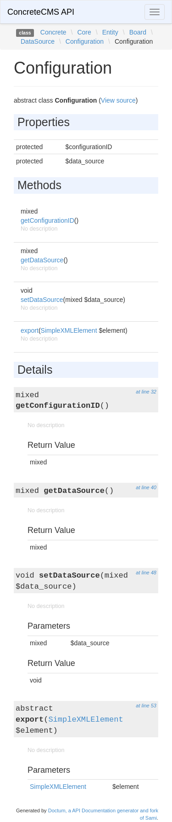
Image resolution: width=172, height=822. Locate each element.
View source (118, 100)
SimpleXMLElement (69, 330)
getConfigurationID (47, 220)
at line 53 (146, 705)
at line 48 (146, 572)
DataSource (38, 41)
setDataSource (42, 299)
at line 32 (146, 391)
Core (84, 32)
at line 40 (146, 487)
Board (137, 32)
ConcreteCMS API (40, 12)
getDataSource (42, 260)
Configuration (85, 41)
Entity (110, 32)
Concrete (53, 32)
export (30, 330)
